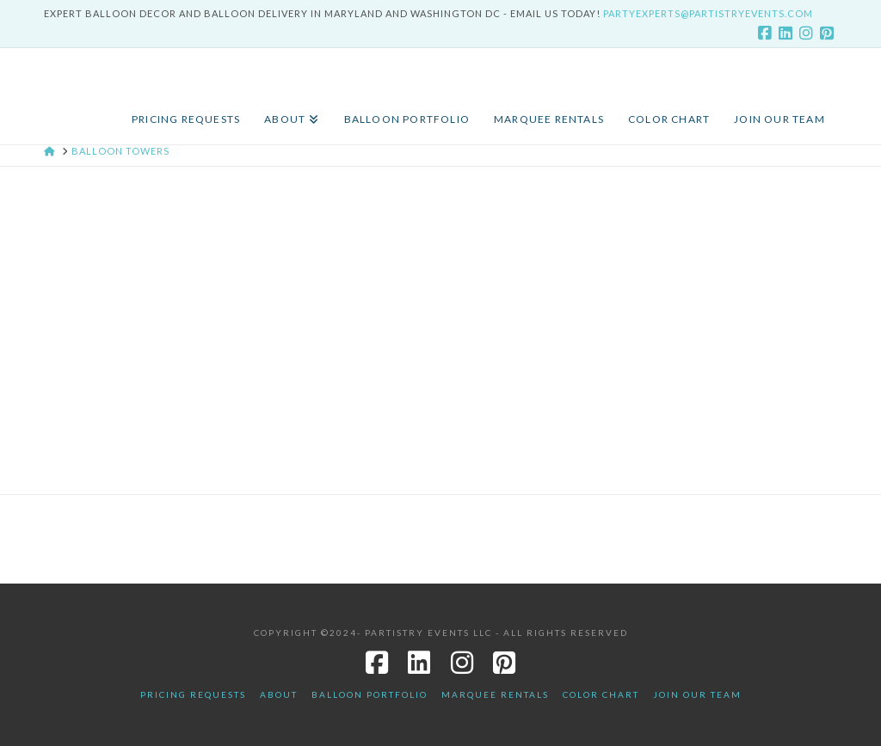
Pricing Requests (193, 694)
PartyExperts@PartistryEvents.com (708, 13)
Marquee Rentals (495, 694)
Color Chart (601, 694)
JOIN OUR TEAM (697, 694)
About (279, 694)
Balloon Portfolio (369, 694)
